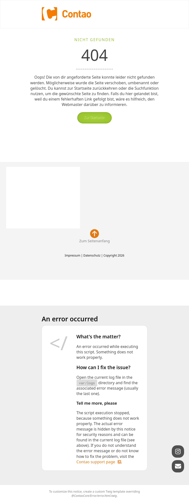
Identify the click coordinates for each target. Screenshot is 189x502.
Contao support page (96, 462)
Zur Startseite (94, 117)
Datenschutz (91, 255)
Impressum (72, 255)
